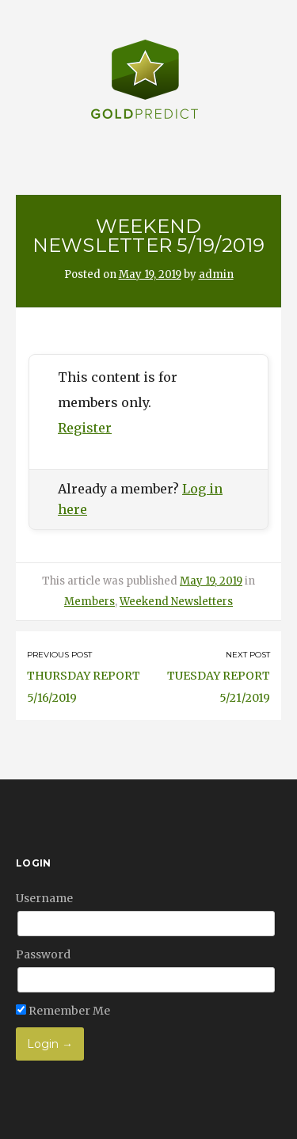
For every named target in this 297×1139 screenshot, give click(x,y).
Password (43, 954)
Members (89, 601)
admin (216, 274)
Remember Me (63, 1011)
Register (85, 428)
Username (44, 898)
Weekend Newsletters (176, 601)
